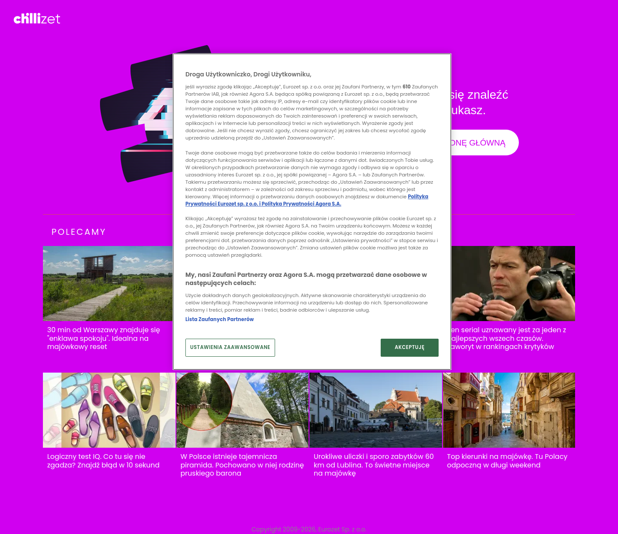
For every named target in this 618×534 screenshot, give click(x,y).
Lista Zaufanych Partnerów (219, 319)
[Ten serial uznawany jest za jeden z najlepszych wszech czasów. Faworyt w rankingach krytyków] (509, 283)
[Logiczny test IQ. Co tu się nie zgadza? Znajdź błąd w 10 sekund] (109, 410)
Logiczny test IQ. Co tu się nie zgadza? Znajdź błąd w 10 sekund (103, 461)
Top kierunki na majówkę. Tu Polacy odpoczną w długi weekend (507, 461)
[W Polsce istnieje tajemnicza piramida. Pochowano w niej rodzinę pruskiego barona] (242, 410)
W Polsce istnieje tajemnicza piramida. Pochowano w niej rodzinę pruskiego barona (242, 465)
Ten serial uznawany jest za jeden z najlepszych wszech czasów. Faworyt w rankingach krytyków (506, 338)
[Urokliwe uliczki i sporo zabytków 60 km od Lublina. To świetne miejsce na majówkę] (375, 410)
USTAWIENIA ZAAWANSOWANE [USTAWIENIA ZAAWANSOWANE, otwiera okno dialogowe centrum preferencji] (230, 347)
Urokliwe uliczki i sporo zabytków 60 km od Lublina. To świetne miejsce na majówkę (374, 465)
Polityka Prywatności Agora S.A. (301, 203)
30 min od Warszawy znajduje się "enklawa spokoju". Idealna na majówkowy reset (103, 338)
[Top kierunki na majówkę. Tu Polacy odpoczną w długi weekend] (509, 410)
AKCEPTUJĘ (410, 347)
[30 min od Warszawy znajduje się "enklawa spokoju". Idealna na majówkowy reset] (109, 283)
